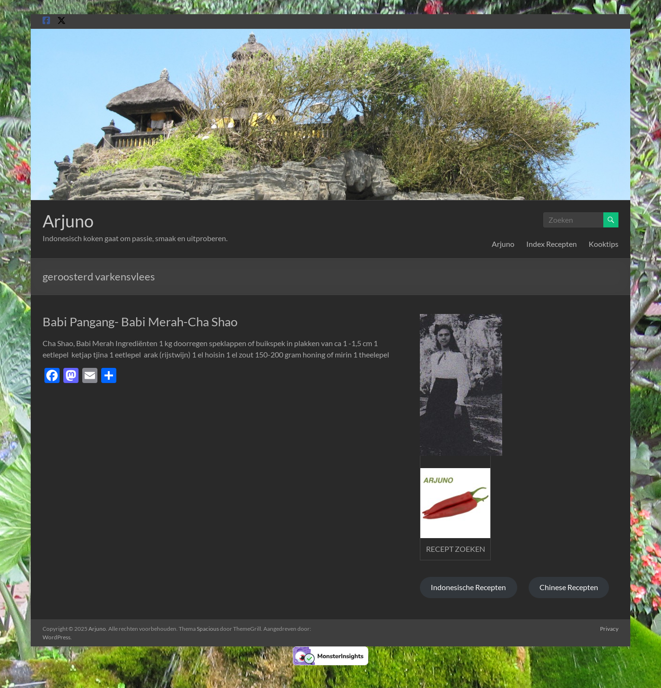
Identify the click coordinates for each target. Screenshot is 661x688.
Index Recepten (551, 243)
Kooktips (603, 243)
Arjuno (68, 220)
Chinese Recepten (568, 587)
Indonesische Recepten (468, 587)
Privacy (609, 628)
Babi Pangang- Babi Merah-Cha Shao (140, 321)
